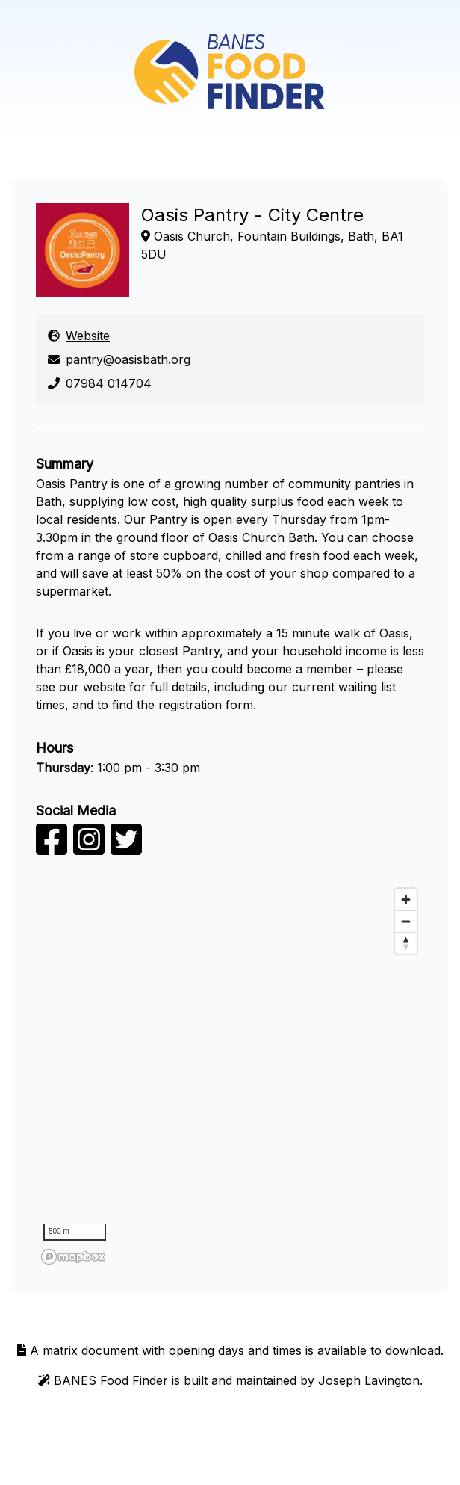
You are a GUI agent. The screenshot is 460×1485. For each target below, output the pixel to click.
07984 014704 (100, 383)
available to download (379, 1350)
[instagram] (89, 848)
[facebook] (51, 848)
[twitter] (126, 848)
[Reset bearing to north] (406, 943)
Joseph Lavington (369, 1380)
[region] (230, 1075)
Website (79, 335)
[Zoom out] (406, 921)
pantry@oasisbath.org (119, 359)
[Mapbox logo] (73, 1256)
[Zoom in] (406, 899)
